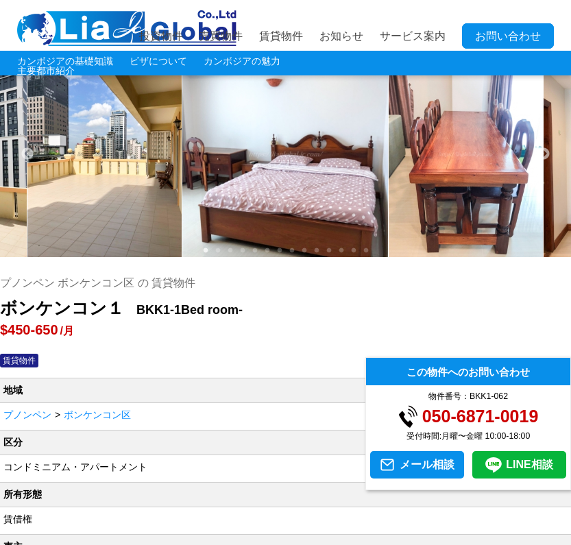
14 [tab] (366, 250)
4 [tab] (242, 250)
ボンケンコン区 (97, 414)
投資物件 (161, 36)
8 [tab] (291, 250)
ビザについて (158, 61)
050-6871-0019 (480, 416)
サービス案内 (413, 36)
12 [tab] (341, 250)
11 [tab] (329, 250)
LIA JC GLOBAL (126, 28)
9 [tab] (303, 250)
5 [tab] (254, 250)
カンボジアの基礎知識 (65, 61)
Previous (27, 154)
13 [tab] (353, 250)
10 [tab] (316, 250)
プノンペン (27, 414)
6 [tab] (266, 250)
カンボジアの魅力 (242, 61)
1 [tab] (205, 250)
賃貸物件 (281, 36)
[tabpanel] (285, 154)
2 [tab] (217, 250)
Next (543, 154)
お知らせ (341, 36)
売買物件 (221, 36)
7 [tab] (279, 250)
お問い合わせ (508, 36)
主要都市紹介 (46, 70)
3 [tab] (229, 250)
